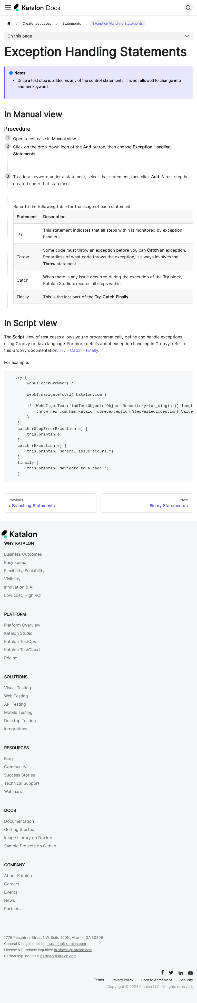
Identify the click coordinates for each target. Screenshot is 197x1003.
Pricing (10, 657)
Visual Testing (17, 687)
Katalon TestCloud (22, 649)
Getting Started (19, 829)
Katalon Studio (18, 633)
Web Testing (16, 695)
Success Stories (19, 775)
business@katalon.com (66, 943)
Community (15, 766)
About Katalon (18, 875)
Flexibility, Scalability (24, 570)
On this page (19, 36)
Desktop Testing (20, 720)
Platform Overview (22, 625)
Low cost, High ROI (22, 595)
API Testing (15, 704)
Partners (12, 908)
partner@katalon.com (58, 956)
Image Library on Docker (28, 837)
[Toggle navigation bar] (8, 8)
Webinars (13, 791)
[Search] (188, 7)
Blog (8, 758)
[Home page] (9, 23)
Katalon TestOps (20, 641)
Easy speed (15, 562)
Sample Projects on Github (30, 845)
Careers (11, 883)
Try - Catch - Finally (79, 350)
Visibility (12, 578)
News (9, 900)
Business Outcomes (23, 554)
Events (10, 892)
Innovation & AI (18, 587)
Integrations (15, 728)
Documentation (19, 821)
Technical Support (22, 783)
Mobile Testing (18, 712)
